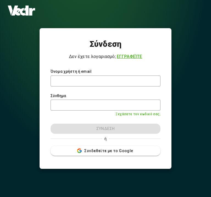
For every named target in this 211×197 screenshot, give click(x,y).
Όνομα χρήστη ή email (71, 71)
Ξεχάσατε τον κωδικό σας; (137, 114)
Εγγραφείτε (129, 56)
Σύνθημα (58, 96)
